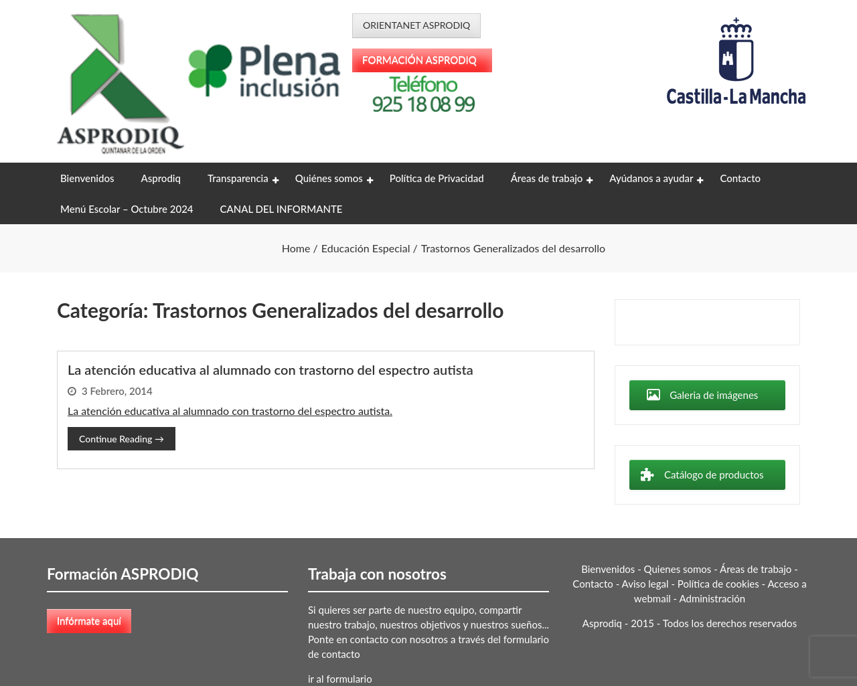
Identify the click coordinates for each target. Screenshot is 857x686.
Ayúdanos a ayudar (651, 178)
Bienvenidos (87, 178)
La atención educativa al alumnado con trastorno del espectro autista (270, 369)
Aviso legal (645, 584)
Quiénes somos (329, 178)
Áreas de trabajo (547, 178)
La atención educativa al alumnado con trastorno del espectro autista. (230, 410)
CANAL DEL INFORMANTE (281, 209)
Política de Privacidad (437, 178)
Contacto (740, 178)
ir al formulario (340, 679)
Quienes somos (678, 569)
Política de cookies (718, 584)
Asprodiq (160, 178)
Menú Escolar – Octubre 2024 (126, 209)
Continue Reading (121, 438)
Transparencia (238, 178)
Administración (713, 598)
